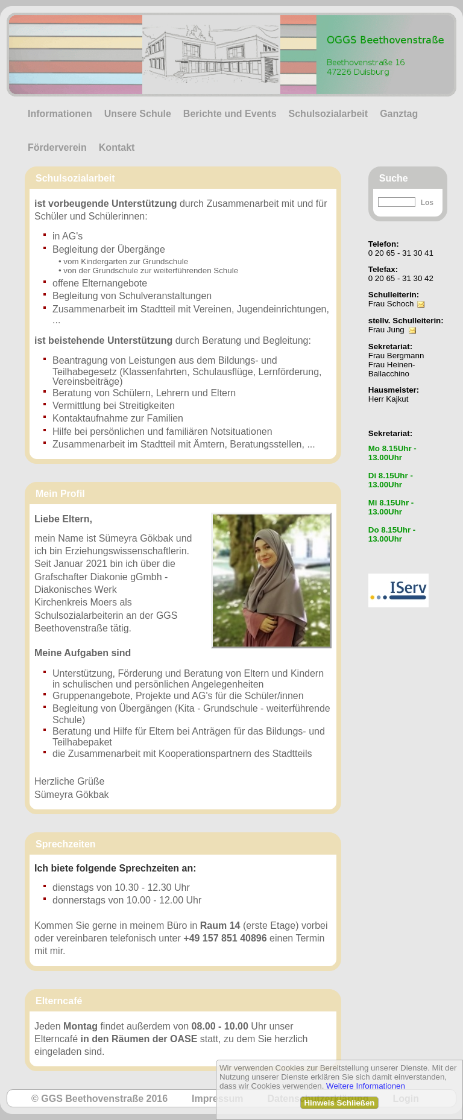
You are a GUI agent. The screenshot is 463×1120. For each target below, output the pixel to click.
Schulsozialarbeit (328, 114)
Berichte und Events (230, 114)
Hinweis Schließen (339, 1102)
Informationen (60, 114)
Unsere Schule (137, 114)
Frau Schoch (391, 303)
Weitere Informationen (365, 1085)
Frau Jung (386, 329)
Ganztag (399, 114)
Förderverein (57, 147)
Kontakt (117, 147)
